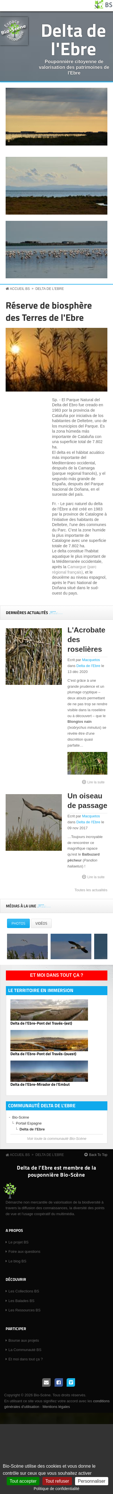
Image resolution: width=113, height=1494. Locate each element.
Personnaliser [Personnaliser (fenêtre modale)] (91, 1481)
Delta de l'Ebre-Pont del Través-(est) (41, 1023)
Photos (21, 924)
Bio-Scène (20, 1117)
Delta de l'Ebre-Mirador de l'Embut (40, 1084)
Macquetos (91, 660)
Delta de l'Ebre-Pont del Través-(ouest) (43, 1053)
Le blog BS (17, 1261)
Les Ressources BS (24, 1310)
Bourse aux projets (23, 1340)
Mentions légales (56, 1407)
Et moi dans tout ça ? (56, 975)
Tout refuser (57, 1481)
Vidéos (41, 923)
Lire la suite (96, 782)
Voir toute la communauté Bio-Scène (56, 1138)
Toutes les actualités (90, 890)
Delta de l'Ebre (73, 39)
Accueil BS (20, 289)
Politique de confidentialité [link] (57, 1488)
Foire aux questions (24, 1251)
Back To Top (98, 1155)
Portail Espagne (29, 1123)
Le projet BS (18, 1242)
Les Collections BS (23, 1291)
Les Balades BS (21, 1301)
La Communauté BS (24, 1350)
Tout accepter (23, 1481)
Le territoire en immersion (40, 990)
